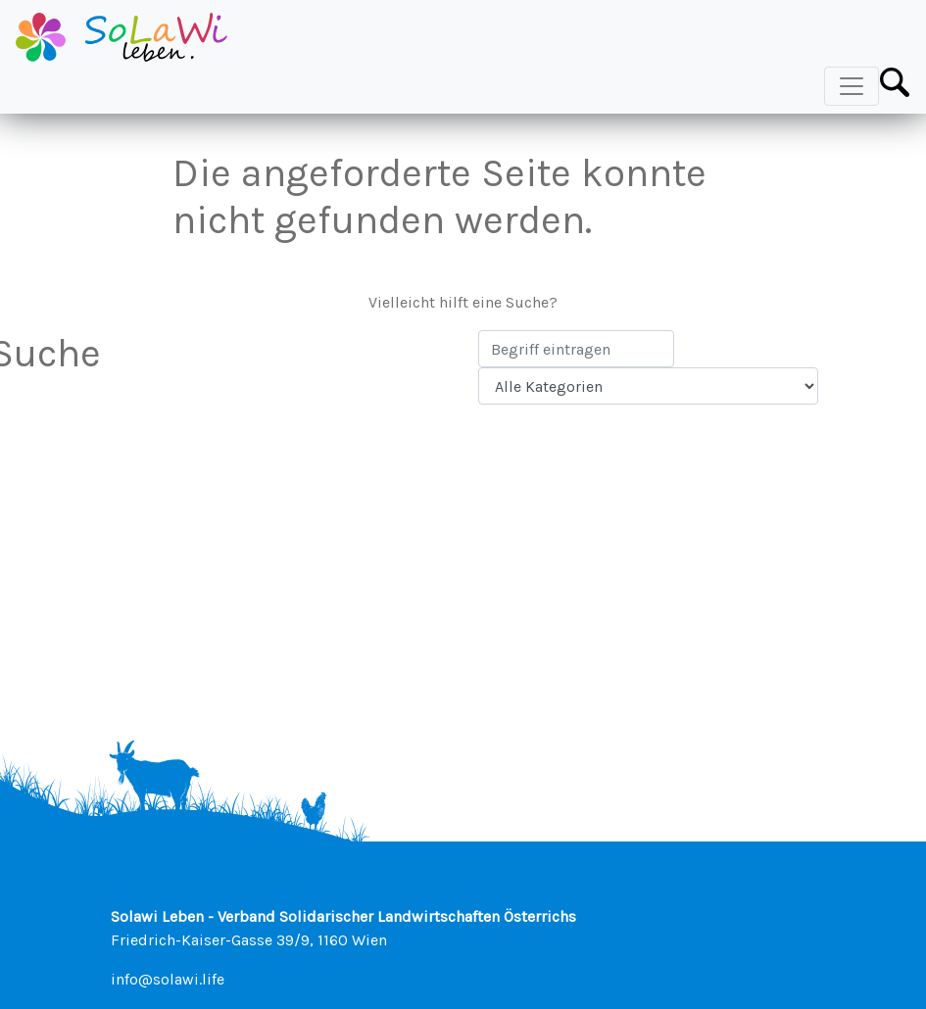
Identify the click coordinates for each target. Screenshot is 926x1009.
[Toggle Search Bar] (894, 82)
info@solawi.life (167, 979)
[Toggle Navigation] (851, 86)
